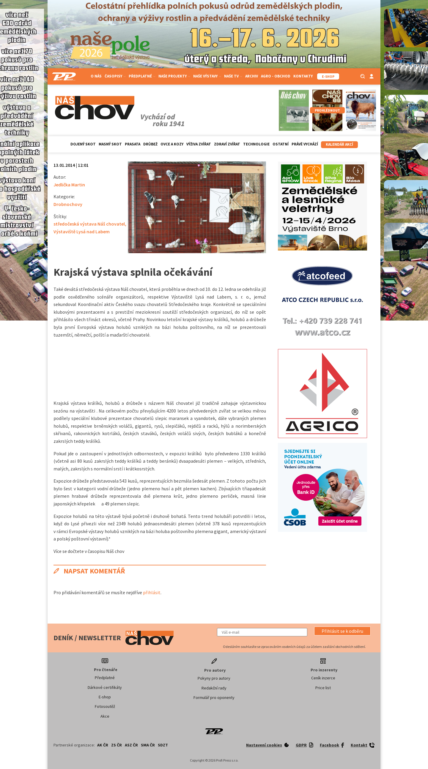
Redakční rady (214, 688)
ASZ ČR (131, 745)
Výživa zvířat (198, 144)
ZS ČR (116, 745)
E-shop (105, 697)
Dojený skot (83, 144)
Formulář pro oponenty (214, 697)
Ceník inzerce (323, 678)
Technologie (256, 144)
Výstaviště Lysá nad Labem (82, 231)
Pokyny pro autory (214, 678)
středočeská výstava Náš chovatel (89, 224)
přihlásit (151, 592)
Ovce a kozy (171, 144)
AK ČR (102, 745)
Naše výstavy (207, 76)
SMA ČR (148, 745)
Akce (104, 716)
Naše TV (233, 76)
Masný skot (110, 144)
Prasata (132, 144)
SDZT (163, 745)
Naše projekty (174, 76)
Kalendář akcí (339, 144)
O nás (96, 76)
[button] (342, 631)
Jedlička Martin (69, 185)
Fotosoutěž (105, 706)
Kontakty (303, 76)
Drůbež (150, 144)
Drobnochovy (68, 204)
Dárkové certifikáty (105, 687)
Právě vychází (305, 144)
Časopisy (115, 76)
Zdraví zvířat (227, 144)
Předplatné (142, 76)
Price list (323, 687)
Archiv (251, 76)
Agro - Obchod (275, 76)
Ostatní (281, 144)
